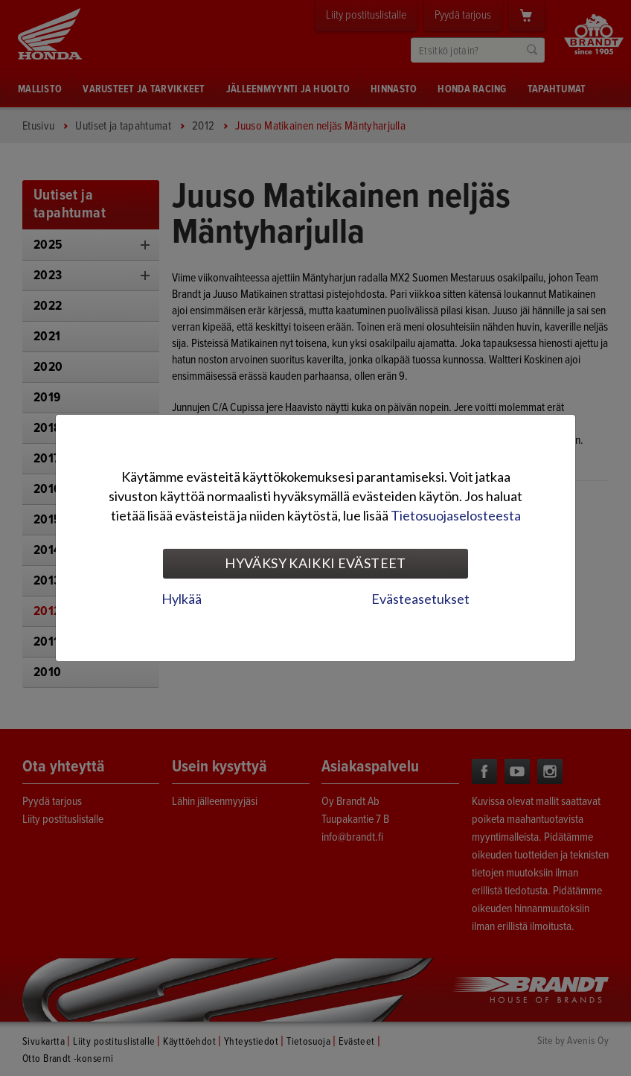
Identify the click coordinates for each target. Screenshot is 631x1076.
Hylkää (181, 598)
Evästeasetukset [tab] (420, 598)
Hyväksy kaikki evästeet (315, 563)
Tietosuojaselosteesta (456, 515)
